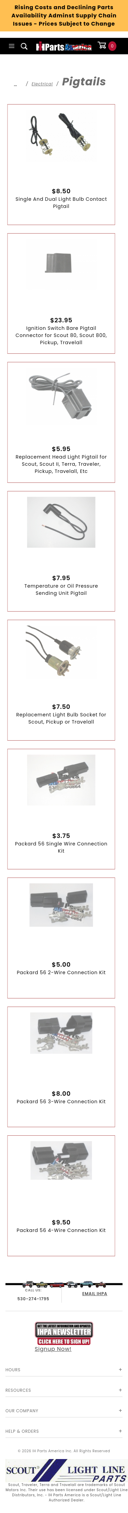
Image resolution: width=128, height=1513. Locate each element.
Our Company (21, 1411)
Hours (12, 1370)
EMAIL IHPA (94, 1294)
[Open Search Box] (24, 46)
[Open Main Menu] (11, 46)
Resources (18, 1390)
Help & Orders (22, 1431)
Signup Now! (64, 1337)
